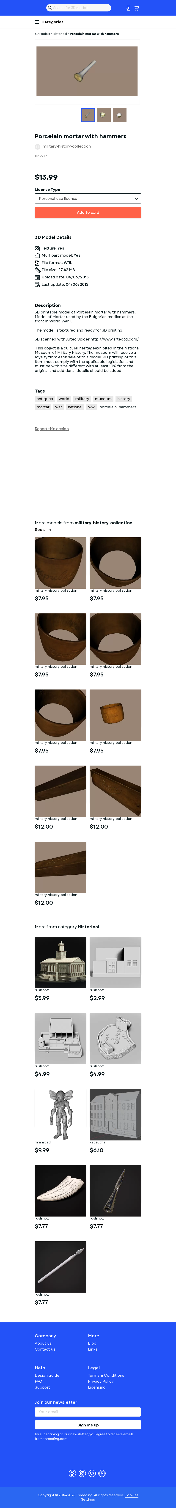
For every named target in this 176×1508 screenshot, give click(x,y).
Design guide (47, 1375)
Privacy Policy (101, 1381)
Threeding (38, 7)
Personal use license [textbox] (58, 198)
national (75, 407)
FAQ (38, 1381)
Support (42, 1387)
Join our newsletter (56, 1402)
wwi (92, 407)
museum (103, 398)
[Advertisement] (88, 475)
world (64, 398)
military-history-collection (67, 146)
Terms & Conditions (106, 1375)
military (82, 398)
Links (93, 1349)
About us (43, 1343)
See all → (43, 529)
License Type (47, 189)
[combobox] (88, 198)
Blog (92, 1343)
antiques (45, 398)
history (123, 398)
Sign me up (88, 1425)
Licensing (97, 1387)
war (58, 407)
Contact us (45, 1349)
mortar (43, 407)
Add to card (88, 212)
